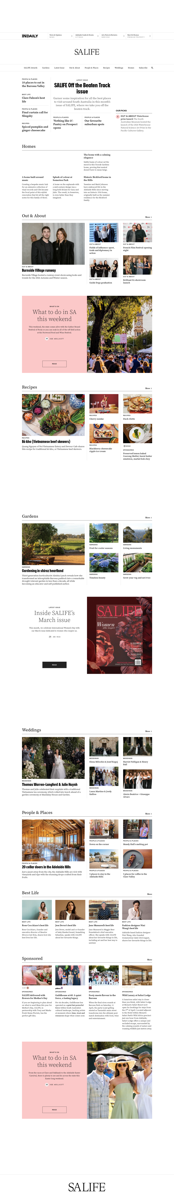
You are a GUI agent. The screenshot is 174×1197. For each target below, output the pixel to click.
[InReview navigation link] (113, 36)
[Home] (35, 36)
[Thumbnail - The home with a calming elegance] (66, 226)
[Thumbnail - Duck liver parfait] (136, 169)
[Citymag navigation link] (87, 36)
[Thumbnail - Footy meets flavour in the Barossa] (104, 1085)
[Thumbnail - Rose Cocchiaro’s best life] (37, 1012)
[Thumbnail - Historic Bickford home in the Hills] (97, 272)
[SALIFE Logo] (87, 52)
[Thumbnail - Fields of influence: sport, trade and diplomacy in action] (103, 331)
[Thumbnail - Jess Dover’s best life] (70, 1012)
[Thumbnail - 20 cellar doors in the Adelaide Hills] (53, 942)
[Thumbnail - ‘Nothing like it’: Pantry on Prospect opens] (66, 170)
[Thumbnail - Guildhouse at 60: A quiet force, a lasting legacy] (70, 1084)
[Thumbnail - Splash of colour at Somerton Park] (66, 270)
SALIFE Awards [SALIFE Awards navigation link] (30, 68)
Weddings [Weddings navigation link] (119, 68)
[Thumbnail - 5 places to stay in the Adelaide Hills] (103, 956)
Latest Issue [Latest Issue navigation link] (59, 68)
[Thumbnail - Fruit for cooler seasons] (103, 629)
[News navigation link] (61, 36)
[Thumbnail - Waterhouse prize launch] (136, 123)
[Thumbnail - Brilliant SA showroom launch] (137, 362)
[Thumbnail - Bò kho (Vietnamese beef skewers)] (53, 515)
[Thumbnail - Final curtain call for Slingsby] (35, 148)
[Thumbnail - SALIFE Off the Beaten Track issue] (82, 113)
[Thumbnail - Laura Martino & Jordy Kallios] (103, 874)
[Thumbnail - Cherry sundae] (103, 500)
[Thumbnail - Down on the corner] (103, 925)
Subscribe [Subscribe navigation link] (143, 68)
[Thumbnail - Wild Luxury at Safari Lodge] (137, 1090)
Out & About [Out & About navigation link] (74, 68)
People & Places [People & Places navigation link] (91, 68)
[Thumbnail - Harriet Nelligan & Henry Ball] (137, 844)
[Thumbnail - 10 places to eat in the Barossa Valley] (35, 91)
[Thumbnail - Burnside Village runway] (53, 344)
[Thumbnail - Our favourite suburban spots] (98, 168)
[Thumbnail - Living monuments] (137, 629)
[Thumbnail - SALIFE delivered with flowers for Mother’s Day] (37, 1084)
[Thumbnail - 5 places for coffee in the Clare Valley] (137, 956)
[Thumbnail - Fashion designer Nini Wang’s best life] (137, 1014)
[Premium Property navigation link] (139, 36)
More (148, 310)
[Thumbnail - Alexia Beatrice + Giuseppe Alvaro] (137, 876)
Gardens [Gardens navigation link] (45, 68)
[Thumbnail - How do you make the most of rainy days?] (136, 147)
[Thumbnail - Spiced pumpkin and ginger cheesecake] (35, 162)
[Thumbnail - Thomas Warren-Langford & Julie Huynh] (53, 859)
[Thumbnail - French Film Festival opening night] (137, 330)
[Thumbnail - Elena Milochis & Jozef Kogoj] (103, 843)
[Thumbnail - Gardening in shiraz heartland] (53, 647)
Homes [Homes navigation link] (131, 68)
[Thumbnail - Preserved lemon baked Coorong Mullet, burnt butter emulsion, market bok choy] (137, 535)
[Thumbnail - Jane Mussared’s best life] (104, 1015)
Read (54, 457)
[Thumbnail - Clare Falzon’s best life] (35, 124)
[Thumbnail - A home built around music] (35, 270)
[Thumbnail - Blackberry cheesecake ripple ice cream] (103, 531)
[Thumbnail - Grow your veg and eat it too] (137, 659)
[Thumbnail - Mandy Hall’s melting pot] (137, 925)
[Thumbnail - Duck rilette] (137, 500)
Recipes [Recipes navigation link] (106, 68)
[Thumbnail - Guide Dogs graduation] (103, 364)
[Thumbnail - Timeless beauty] (103, 659)
